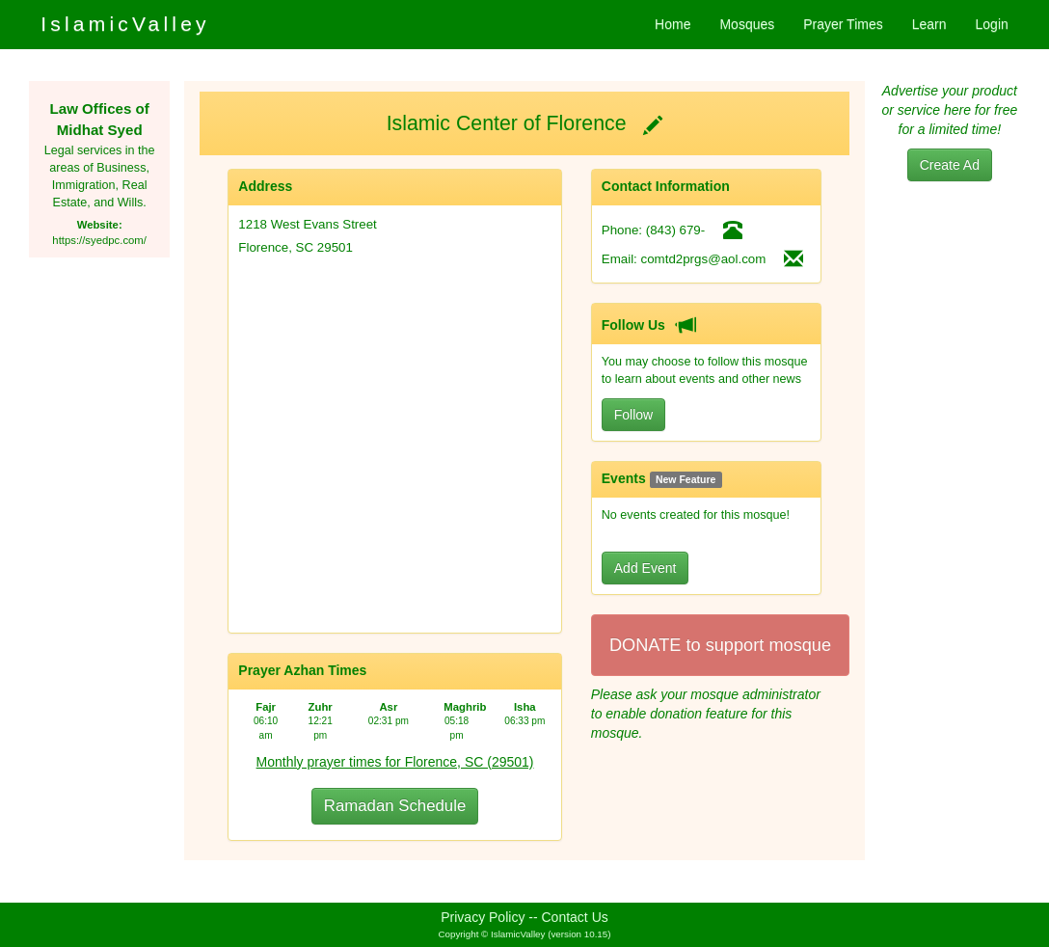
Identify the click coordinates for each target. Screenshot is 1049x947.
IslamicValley (125, 24)
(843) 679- (676, 230)
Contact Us (575, 917)
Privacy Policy (482, 917)
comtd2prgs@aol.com (704, 259)
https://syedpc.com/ (99, 240)
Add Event (645, 568)
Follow (633, 414)
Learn (929, 24)
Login (992, 24)
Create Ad (950, 165)
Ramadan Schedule (395, 806)
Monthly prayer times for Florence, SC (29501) (395, 762)
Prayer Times (842, 24)
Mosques (746, 24)
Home (672, 24)
